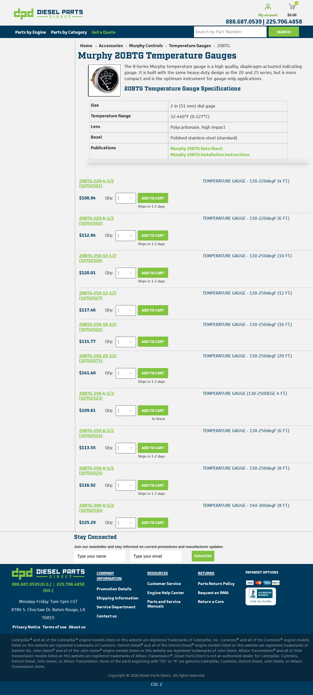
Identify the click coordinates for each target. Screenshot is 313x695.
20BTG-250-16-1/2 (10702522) (97, 327)
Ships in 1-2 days (151, 206)
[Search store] (230, 32)
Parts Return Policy (216, 583)
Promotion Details (114, 589)
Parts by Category (69, 32)
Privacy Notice (26, 627)
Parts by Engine (30, 32)
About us (77, 627)
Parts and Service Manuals (164, 604)
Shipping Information (117, 598)
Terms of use (54, 627)
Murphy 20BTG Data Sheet (196, 148)
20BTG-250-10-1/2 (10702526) (97, 258)
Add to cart (153, 198)
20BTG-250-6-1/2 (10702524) (96, 433)
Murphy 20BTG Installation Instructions (210, 154)
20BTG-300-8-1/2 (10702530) (96, 508)
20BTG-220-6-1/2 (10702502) (96, 220)
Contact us (107, 616)
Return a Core (211, 601)
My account (267, 15)
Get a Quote (104, 32)
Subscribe (203, 556)
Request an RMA (213, 592)
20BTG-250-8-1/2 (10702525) (96, 470)
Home (86, 45)
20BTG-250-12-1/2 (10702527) (97, 295)
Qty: (109, 198)
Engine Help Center (165, 592)
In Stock (158, 418)
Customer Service (164, 583)
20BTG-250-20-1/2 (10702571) (97, 358)
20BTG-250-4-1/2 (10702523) (96, 396)
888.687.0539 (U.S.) (31, 584)
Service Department (116, 607)
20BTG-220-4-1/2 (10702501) (96, 183)
